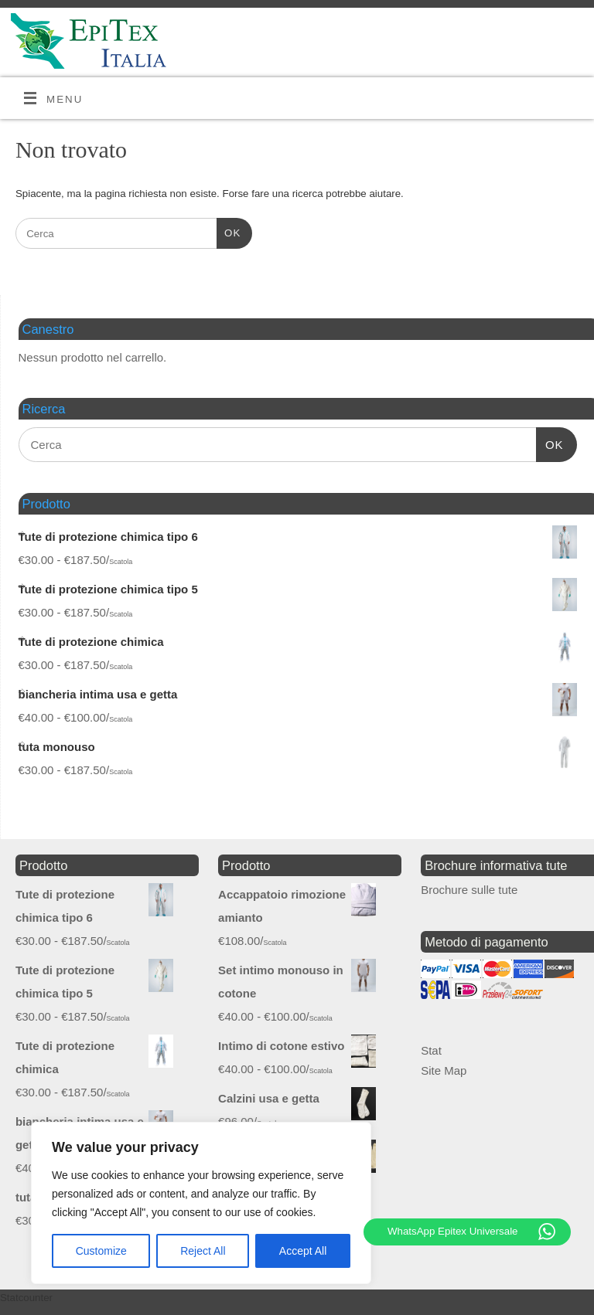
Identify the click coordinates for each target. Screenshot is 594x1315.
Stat (431, 1050)
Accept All (302, 1251)
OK (229, 231)
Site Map (443, 1070)
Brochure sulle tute (469, 889)
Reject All (202, 1251)
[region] (201, 1203)
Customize (101, 1251)
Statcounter (26, 1297)
